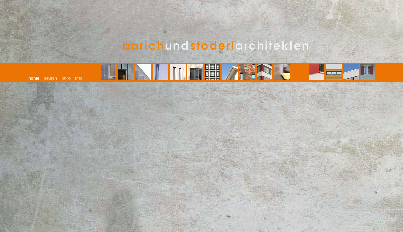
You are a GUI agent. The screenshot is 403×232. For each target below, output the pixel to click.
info (78, 78)
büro (66, 78)
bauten (50, 78)
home (33, 78)
